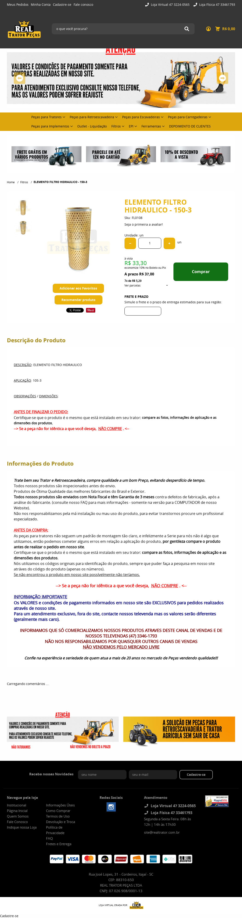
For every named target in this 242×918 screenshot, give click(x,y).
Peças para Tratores (46, 117)
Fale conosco (83, 4)
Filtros (116, 126)
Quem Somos (18, 816)
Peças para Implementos (50, 126)
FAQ (49, 838)
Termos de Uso (58, 816)
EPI (131, 126)
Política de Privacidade (55, 830)
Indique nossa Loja (22, 827)
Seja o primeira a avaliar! (143, 224)
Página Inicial (17, 810)
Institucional (16, 805)
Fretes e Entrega (58, 843)
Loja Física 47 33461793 (216, 4)
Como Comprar (58, 810)
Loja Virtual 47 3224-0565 (170, 4)
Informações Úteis (60, 805)
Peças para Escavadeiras (141, 117)
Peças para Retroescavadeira (92, 117)
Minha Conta (41, 4)
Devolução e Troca (60, 821)
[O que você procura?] (186, 28)
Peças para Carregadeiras (187, 117)
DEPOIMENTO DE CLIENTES (190, 126)
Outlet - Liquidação (92, 126)
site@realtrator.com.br (162, 832)
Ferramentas (151, 126)
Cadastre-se (62, 4)
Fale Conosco (17, 821)
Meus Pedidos (18, 4)
